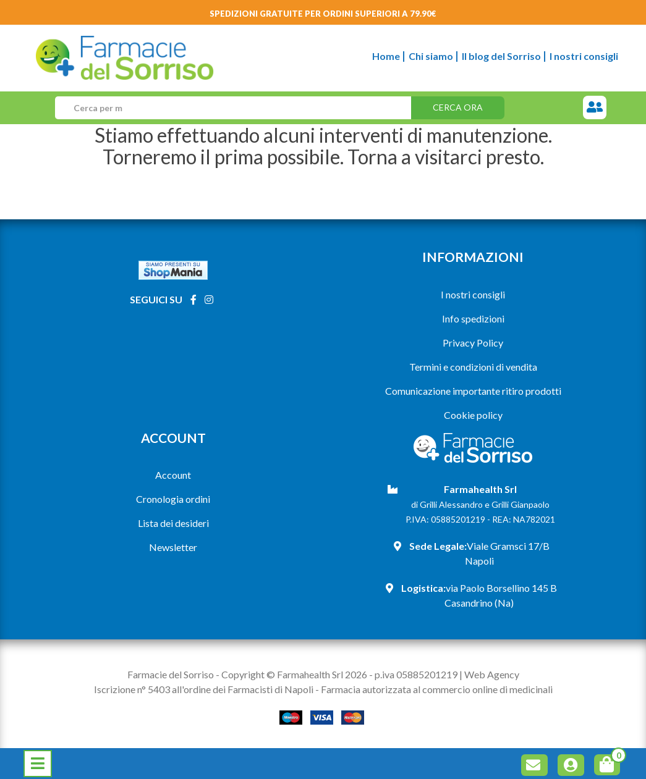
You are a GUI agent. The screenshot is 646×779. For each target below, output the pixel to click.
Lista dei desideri (173, 523)
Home (386, 56)
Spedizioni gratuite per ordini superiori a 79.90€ (323, 14)
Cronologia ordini (173, 499)
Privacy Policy (473, 342)
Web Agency (491, 674)
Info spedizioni (473, 318)
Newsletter (173, 547)
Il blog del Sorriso (501, 56)
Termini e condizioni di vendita (473, 367)
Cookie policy (473, 415)
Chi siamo (431, 56)
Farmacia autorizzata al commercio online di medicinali (437, 689)
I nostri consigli (584, 56)
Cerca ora (458, 107)
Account (173, 475)
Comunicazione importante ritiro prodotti (473, 391)
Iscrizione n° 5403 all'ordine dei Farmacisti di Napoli (203, 689)
